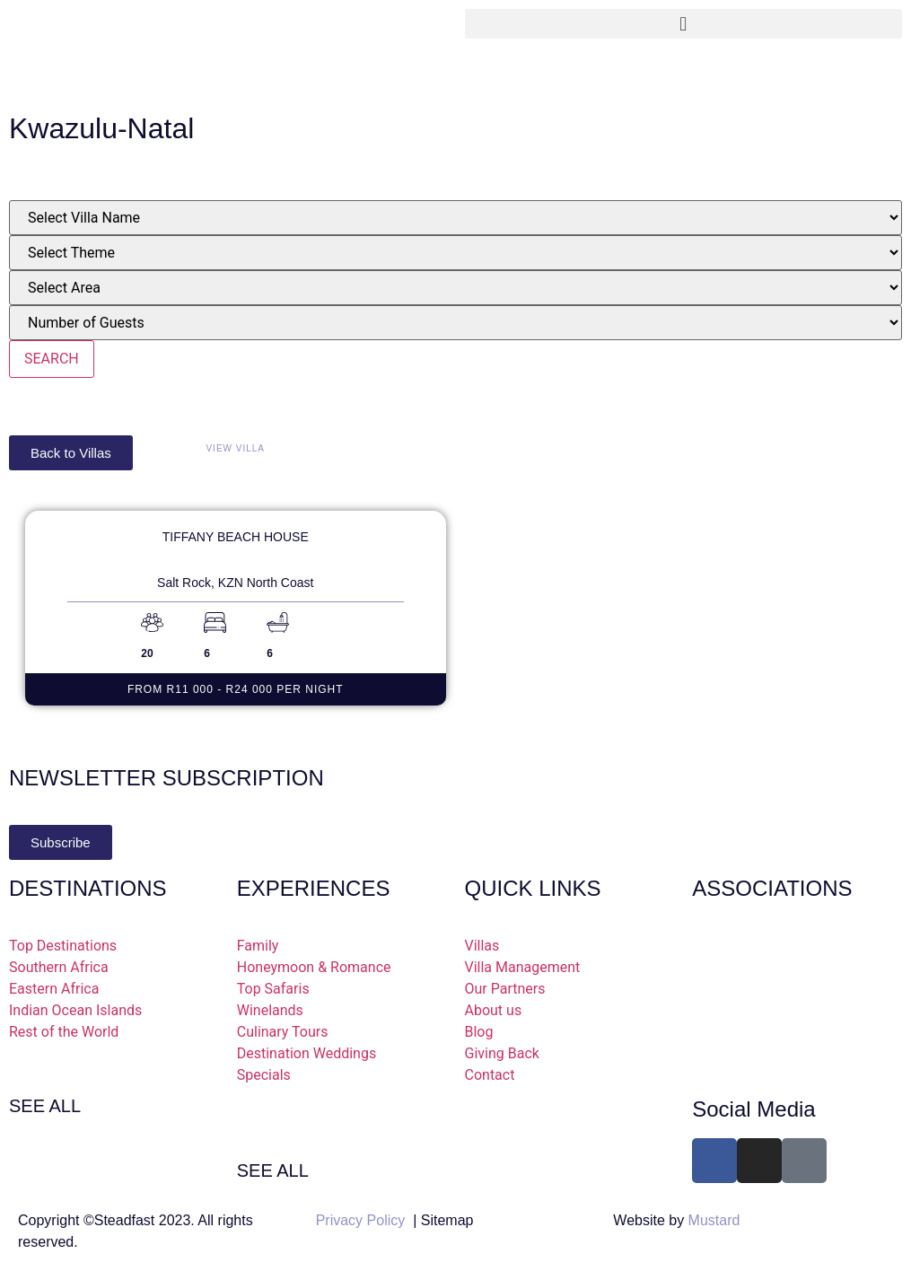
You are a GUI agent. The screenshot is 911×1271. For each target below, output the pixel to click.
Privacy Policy (361, 1220)
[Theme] (455, 252)
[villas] (455, 217)
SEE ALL (45, 1106)
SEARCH (51, 358)
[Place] (455, 287)
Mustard (714, 1220)
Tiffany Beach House (235, 537)
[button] (684, 24)
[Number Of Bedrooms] (455, 322)
